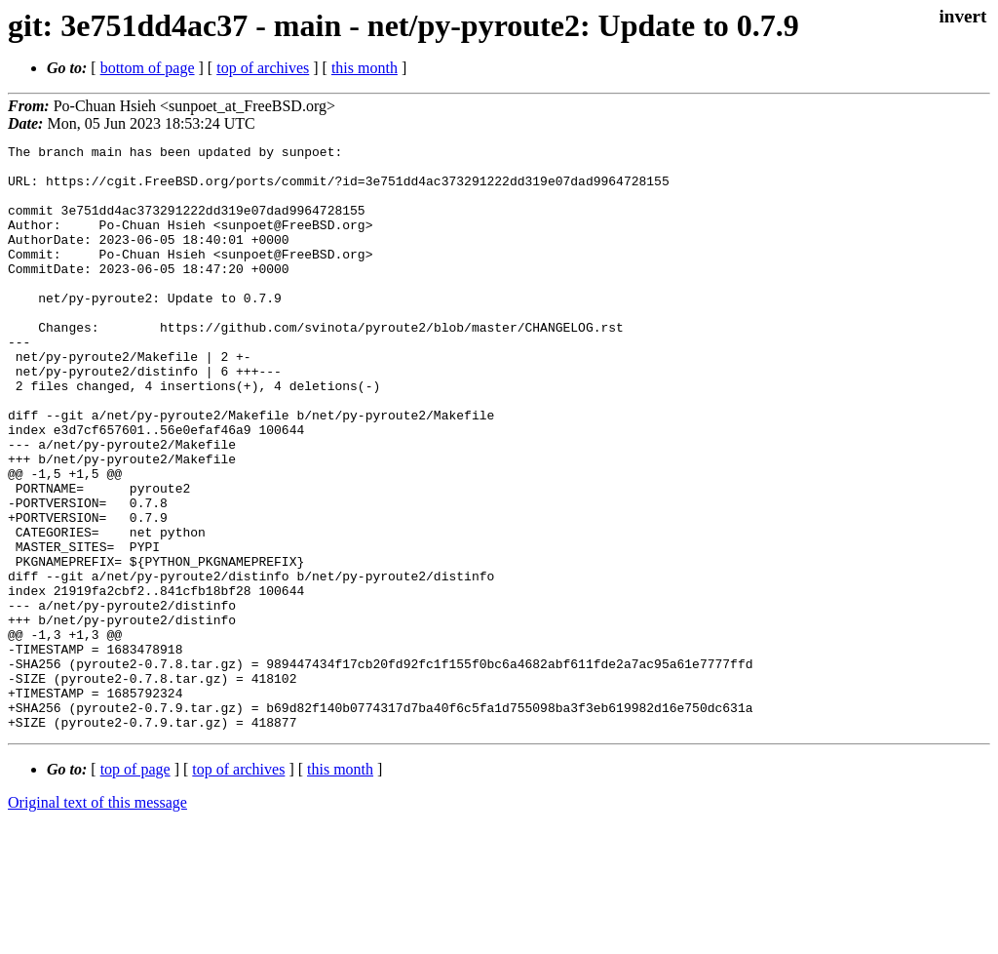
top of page (135, 886)
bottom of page (147, 68)
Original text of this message (97, 919)
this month (364, 68)
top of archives (262, 68)
